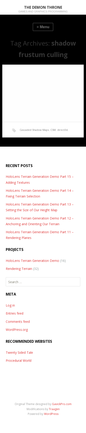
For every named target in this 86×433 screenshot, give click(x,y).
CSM (53, 130)
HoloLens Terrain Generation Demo (32, 260)
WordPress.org (17, 329)
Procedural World (18, 360)
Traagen (54, 409)
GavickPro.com (62, 404)
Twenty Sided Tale (19, 352)
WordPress (51, 414)
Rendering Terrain (19, 268)
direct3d (62, 130)
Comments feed (18, 321)
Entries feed (14, 313)
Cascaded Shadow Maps (34, 130)
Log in (10, 305)
